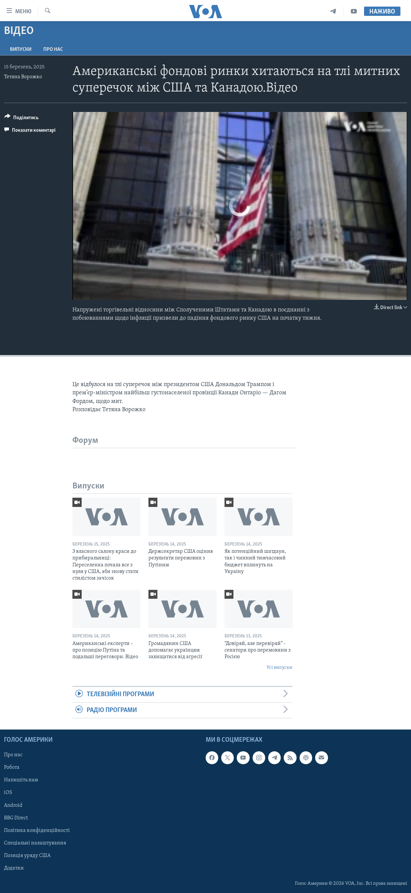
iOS (8, 792)
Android (13, 805)
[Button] (21, 118)
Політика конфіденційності (37, 830)
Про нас (53, 49)
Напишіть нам (21, 780)
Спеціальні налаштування (35, 843)
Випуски (20, 49)
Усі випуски (279, 667)
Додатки (14, 868)
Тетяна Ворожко (23, 77)
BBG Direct (16, 818)
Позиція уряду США (27, 855)
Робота (12, 767)
